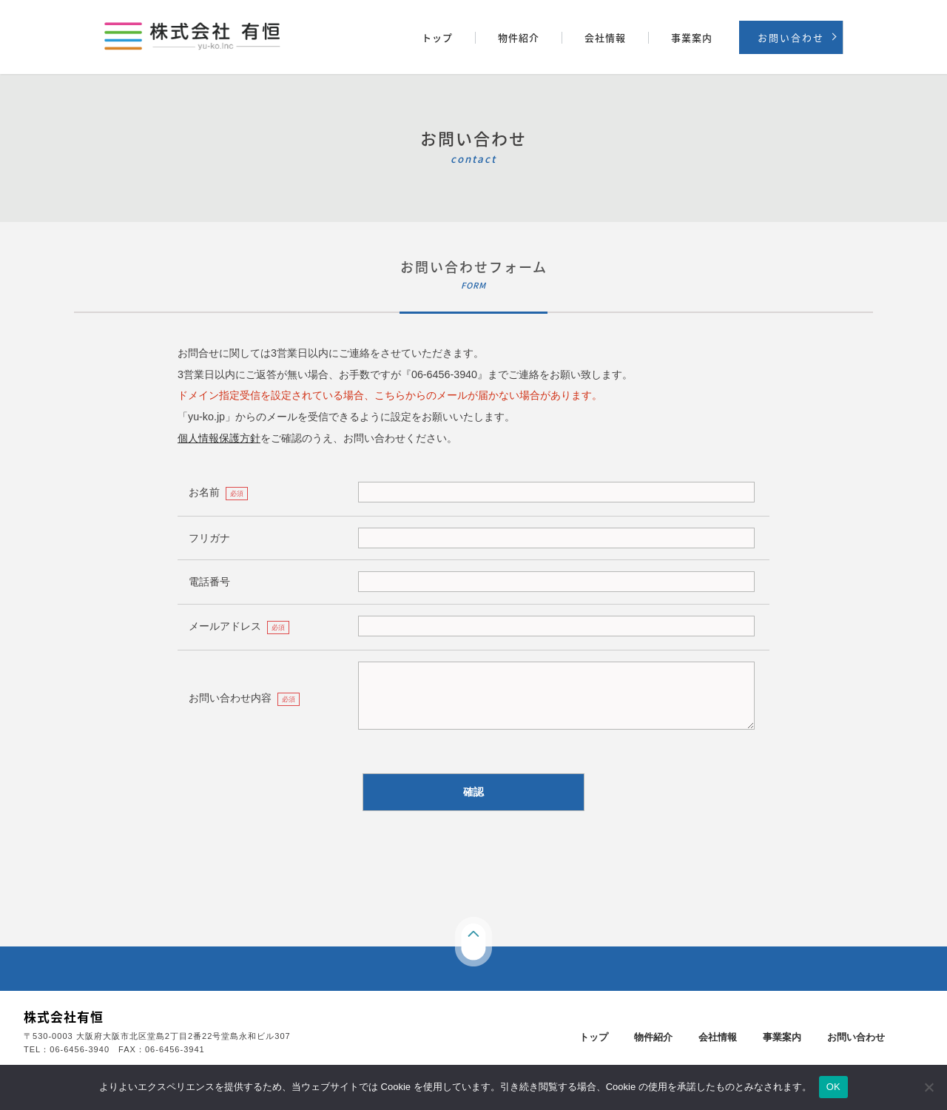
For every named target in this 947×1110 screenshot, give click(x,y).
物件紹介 (518, 38)
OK (833, 1086)
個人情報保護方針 (219, 438)
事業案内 (691, 38)
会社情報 (605, 38)
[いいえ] (928, 1087)
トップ (437, 38)
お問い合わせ (791, 37)
